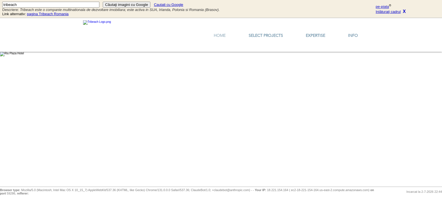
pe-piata (382, 7)
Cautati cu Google (168, 5)
